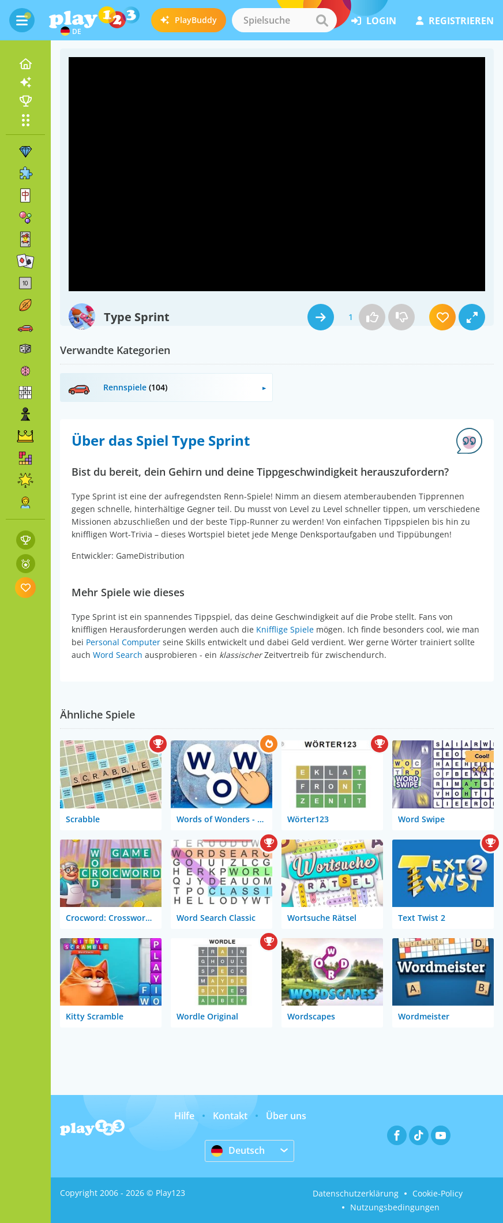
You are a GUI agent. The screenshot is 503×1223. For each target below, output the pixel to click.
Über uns (286, 1115)
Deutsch (238, 1150)
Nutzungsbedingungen (395, 1207)
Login (373, 20)
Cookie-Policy (437, 1193)
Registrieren (455, 20)
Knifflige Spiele (285, 629)
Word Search (117, 654)
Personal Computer (123, 642)
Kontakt (230, 1115)
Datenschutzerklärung (356, 1193)
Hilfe (184, 1115)
